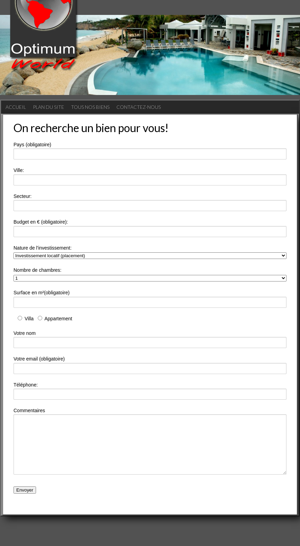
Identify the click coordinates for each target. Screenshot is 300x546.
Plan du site (48, 107)
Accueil (16, 107)
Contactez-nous (138, 107)
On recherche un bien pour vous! (91, 128)
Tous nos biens (90, 107)
